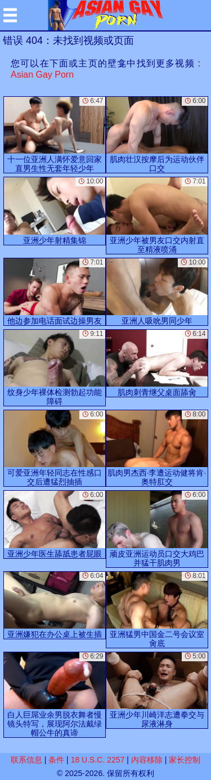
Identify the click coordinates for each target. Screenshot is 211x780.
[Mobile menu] (10, 15)
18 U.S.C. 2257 (98, 759)
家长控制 (184, 759)
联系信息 (26, 759)
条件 (56, 759)
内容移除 (147, 759)
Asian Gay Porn (42, 74)
